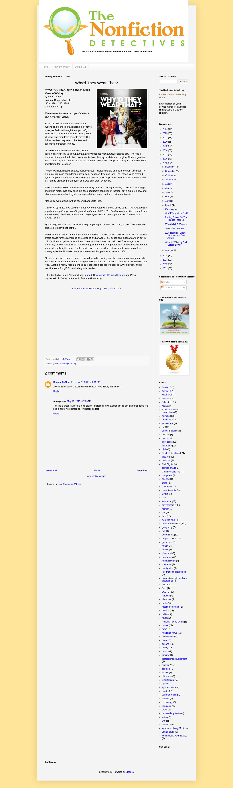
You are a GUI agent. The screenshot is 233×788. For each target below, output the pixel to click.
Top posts (166, 706)
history (73, 364)
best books (167, 442)
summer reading (170, 695)
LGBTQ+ (166, 592)
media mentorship (170, 607)
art (163, 427)
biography (167, 445)
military (165, 614)
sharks (165, 672)
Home (45, 66)
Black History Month (171, 453)
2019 (165, 146)
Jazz (164, 588)
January (169, 250)
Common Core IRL (171, 471)
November (170, 171)
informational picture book (174, 572)
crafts (164, 483)
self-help (166, 669)
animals (165, 416)
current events (169, 490)
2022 (165, 137)
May (167, 196)
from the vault (168, 520)
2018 (165, 150)
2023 (165, 133)
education (166, 501)
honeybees (167, 557)
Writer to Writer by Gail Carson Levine (176, 243)
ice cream (166, 564)
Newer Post (51, 470)
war (163, 721)
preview (165, 655)
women (165, 724)
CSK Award (167, 486)
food (164, 516)
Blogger (129, 772)
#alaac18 (166, 391)
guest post (167, 542)
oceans (165, 644)
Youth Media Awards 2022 (174, 735)
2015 (165, 163)
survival (165, 698)
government (167, 534)
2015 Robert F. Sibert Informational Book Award (175, 235)
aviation (165, 434)
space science (169, 687)
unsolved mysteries (171, 713)
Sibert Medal (168, 680)
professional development (174, 659)
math (164, 603)
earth (164, 497)
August (169, 184)
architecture (167, 423)
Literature (166, 599)
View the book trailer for (96, 288)
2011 (165, 268)
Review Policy (62, 66)
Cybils (165, 494)
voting (165, 717)
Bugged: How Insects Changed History (104, 275)
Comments (168, 287)
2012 (165, 264)
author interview (169, 431)
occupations (168, 636)
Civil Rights (167, 464)
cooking (165, 479)
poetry (165, 647)
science (165, 665)
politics (165, 651)
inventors (166, 584)
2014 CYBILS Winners (176, 224)
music (165, 618)
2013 (165, 260)
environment (168, 505)
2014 (165, 255)
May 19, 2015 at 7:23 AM (79, 401)
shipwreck (167, 676)
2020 (165, 142)
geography (167, 527)
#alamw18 (167, 394)
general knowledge (61, 364)
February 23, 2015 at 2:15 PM (85, 382)
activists (166, 398)
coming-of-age (169, 468)
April (167, 201)
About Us (80, 66)
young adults (168, 732)
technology (167, 702)
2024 (165, 129)
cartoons (166, 460)
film (163, 512)
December (170, 167)
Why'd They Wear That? (176, 213)
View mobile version (96, 476)
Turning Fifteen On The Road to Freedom (176, 218)
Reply (56, 391)
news (164, 629)
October (169, 175)
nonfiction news (169, 633)
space (165, 683)
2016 (165, 158)
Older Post (142, 470)
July (167, 188)
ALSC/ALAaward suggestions (170, 410)
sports (165, 691)
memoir (165, 610)
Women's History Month (173, 728)
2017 (165, 154)
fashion (165, 509)
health (165, 546)
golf (163, 531)
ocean (165, 640)
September (171, 179)
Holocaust (167, 553)
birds (164, 449)
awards (165, 438)
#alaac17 (166, 387)
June (168, 192)
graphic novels (169, 538)
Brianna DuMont (61, 382)
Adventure (167, 402)
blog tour (166, 457)
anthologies (167, 419)
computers (167, 475)
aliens (165, 406)
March (168, 205)
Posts (165, 282)
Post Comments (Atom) (69, 484)
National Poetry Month (173, 621)
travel (164, 709)
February (170, 209)
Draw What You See (174, 228)
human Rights (168, 561)
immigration (167, 568)
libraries (166, 595)
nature (165, 625)
